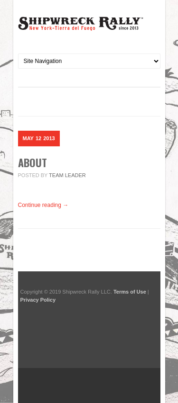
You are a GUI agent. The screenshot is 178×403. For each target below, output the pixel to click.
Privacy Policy (38, 300)
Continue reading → (43, 205)
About (32, 162)
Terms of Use (129, 292)
